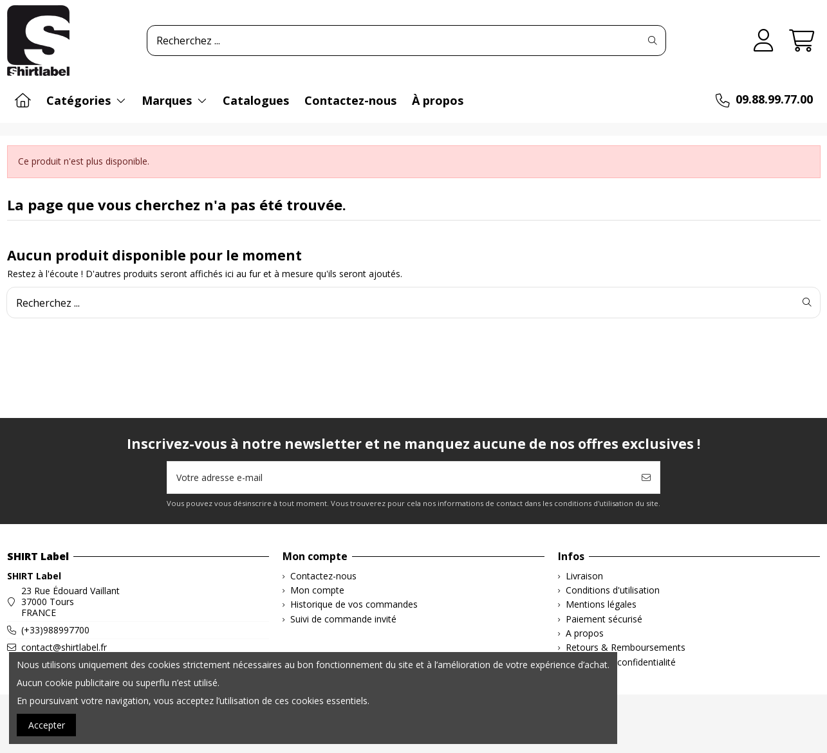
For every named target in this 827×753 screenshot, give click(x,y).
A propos (585, 633)
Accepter (46, 725)
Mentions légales (601, 604)
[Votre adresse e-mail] (400, 477)
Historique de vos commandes (354, 604)
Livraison (584, 576)
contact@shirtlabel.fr (64, 647)
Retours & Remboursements (625, 647)
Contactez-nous (323, 576)
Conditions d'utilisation (613, 590)
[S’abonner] (646, 477)
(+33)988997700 (55, 630)
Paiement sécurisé (604, 619)
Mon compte (317, 590)
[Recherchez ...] (652, 40)
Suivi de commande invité (343, 619)
